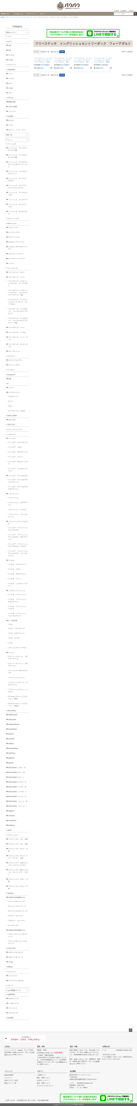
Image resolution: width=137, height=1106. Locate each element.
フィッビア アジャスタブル (18, 476)
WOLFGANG (11, 710)
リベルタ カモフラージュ (17, 574)
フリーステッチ (16, 17)
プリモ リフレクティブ (16, 628)
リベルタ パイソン (15, 579)
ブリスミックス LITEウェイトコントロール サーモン (18, 864)
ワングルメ (11, 370)
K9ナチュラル (12, 223)
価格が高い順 (54, 51)
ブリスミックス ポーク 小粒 (18, 850)
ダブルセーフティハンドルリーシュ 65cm (18, 698)
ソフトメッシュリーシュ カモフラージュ (18, 683)
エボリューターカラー (15, 952)
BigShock (11, 758)
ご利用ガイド (132, 11)
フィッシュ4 (11, 144)
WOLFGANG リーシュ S (17, 796)
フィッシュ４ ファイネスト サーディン (18, 172)
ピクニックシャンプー (14, 429)
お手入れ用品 (12, 106)
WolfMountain (12, 715)
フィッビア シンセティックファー (18, 470)
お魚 (9, 50)
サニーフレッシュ (14, 351)
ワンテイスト (11, 971)
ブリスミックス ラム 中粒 (18, 839)
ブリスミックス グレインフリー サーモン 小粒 (18, 857)
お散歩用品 (11, 69)
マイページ (31, 14)
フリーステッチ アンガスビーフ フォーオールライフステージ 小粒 (18, 320)
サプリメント (11, 65)
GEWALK (10, 893)
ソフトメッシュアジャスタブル (18, 523)
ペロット (10, 985)
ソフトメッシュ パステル (17, 509)
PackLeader (12, 719)
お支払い (8, 1046)
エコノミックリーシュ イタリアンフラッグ (18, 658)
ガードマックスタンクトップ (18, 911)
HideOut (11, 743)
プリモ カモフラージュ (16, 633)
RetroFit (10, 734)
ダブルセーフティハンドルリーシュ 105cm (18, 705)
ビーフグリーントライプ (16, 258)
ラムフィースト (13, 227)
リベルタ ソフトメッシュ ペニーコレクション (18, 615)
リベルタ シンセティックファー (18, 585)
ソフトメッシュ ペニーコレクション (18, 515)
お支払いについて (43, 1080)
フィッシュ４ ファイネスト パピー (18, 194)
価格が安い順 (45, 51)
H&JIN (9, 830)
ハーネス (11, 78)
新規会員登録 (8, 1075)
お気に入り (18, 14)
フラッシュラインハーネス (17, 648)
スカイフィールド (13, 218)
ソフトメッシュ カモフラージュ (18, 504)
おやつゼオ (12, 420)
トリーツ (11, 263)
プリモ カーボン (14, 638)
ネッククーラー (13, 925)
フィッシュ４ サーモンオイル (18, 213)
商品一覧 (5, 14)
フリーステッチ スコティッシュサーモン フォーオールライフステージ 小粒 (18, 292)
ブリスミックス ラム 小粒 (18, 844)
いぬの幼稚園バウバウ (13, 990)
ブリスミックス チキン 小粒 (18, 880)
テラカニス (11, 356)
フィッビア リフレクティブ (18, 442)
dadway (9, 967)
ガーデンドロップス (15, 360)
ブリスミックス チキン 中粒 (18, 887)
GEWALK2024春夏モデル (16, 930)
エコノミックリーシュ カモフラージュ (18, 665)
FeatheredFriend (13, 724)
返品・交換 (73, 1046)
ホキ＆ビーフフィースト (16, 242)
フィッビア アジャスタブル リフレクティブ (18, 481)
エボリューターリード (15, 957)
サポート (40, 1071)
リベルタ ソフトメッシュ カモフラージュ (18, 600)
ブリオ (10, 643)
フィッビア (12, 438)
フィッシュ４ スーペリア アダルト (18, 180)
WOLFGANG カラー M (16, 772)
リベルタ (11, 560)
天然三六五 (11, 424)
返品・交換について (43, 1083)
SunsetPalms (12, 729)
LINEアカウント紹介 (11, 1080)
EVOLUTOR (11, 948)
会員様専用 (11, 994)
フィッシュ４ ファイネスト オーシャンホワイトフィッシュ (18, 164)
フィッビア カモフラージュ (18, 452)
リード (10, 74)
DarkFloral (11, 753)
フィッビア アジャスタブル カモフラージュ (18, 488)
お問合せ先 (106, 1046)
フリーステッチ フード (30, 17)
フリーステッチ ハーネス (17, 332)
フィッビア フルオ (15, 447)
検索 (135, 13)
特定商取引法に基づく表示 (27, 1100)
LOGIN (117, 11)
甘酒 (9, 379)
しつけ (10, 125)
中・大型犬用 (12, 620)
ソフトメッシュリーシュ (16, 677)
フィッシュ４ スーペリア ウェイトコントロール (18, 187)
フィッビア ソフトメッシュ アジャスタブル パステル (18, 545)
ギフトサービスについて (45, 1086)
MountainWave (13, 748)
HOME (2, 17)
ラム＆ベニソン (13, 396)
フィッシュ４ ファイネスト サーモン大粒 (18, 156)
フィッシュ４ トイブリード (18, 199)
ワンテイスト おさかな (16, 980)
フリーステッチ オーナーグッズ (18, 345)
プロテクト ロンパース (16, 920)
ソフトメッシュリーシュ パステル (18, 691)
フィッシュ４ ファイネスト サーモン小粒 (18, 149)
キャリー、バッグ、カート (17, 130)
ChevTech (11, 816)
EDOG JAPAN (12, 415)
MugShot (11, 811)
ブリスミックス (12, 835)
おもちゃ (11, 120)
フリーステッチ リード (16, 327)
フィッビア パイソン (15, 457)
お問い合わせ (10, 1100)
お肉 (9, 45)
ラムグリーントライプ (15, 254)
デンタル (11, 55)
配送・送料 (41, 1046)
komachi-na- (11, 375)
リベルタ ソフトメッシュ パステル (18, 607)
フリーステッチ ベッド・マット (18, 338)
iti (7, 383)
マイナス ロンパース (15, 916)
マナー (10, 93)
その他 (10, 60)
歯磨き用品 (12, 102)
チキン (10, 406)
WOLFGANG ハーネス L (17, 791)
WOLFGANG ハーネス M (17, 787)
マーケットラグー (14, 365)
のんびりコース (13, 998)
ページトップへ (130, 1030)
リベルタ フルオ (14, 569)
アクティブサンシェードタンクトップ (18, 942)
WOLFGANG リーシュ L (17, 806)
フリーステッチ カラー (16, 272)
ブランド (8, 17)
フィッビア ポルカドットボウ (18, 463)
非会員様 (10, 1018)
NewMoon (11, 825)
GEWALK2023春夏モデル (16, 897)
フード (9, 36)
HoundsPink (12, 820)
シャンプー (12, 111)
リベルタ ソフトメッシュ (16, 590)
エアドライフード (14, 392)
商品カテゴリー (11, 32)
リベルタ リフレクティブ (17, 564)
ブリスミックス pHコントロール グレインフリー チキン (18, 872)
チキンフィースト (14, 237)
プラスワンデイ (13, 1013)
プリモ (10, 624)
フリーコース (12, 1008)
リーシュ (11, 652)
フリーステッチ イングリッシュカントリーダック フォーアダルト (18, 302)
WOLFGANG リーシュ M (17, 801)
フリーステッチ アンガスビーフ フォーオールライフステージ (18, 311)
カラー (10, 83)
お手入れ (10, 98)
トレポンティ (11, 434)
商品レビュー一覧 (10, 1083)
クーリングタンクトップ (16, 901)
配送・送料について (43, 1078)
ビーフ (10, 401)
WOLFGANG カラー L (16, 777)
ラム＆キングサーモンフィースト (18, 248)
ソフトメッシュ (13, 494)
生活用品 (10, 116)
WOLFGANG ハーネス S (17, 782)
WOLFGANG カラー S (16, 767)
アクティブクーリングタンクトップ (18, 935)
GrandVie (11, 739)
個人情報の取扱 (43, 1100)
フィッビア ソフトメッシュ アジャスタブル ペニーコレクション (18, 553)
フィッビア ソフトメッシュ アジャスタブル (18, 529)
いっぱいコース (13, 1003)
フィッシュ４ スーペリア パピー (18, 205)
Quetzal (10, 763)
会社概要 (73, 1071)
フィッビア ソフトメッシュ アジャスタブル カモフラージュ (18, 537)
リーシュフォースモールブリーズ (18, 672)
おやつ (9, 41)
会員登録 (123, 11)
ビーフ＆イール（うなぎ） (17, 411)
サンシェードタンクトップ (17, 906)
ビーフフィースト (14, 232)
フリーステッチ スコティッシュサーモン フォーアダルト (18, 283)
